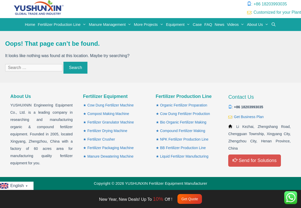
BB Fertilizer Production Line (183, 148)
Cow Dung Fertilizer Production (185, 114)
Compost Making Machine (108, 114)
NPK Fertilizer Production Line (184, 139)
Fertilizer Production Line (63, 24)
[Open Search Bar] (273, 24)
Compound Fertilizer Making (182, 131)
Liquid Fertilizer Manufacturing (184, 156)
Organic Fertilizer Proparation (183, 105)
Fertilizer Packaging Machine (110, 148)
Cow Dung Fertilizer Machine (110, 105)
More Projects (149, 24)
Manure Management (111, 24)
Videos (236, 24)
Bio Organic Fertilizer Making (183, 122)
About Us (258, 24)
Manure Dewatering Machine (110, 156)
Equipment (179, 24)
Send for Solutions (254, 160)
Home (30, 24)
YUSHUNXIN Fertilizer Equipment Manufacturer (166, 183)
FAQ (208, 24)
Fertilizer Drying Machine (107, 131)
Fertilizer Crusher (101, 139)
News (219, 24)
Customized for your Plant (277, 12)
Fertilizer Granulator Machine (110, 122)
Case (197, 24)
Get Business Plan (249, 117)
